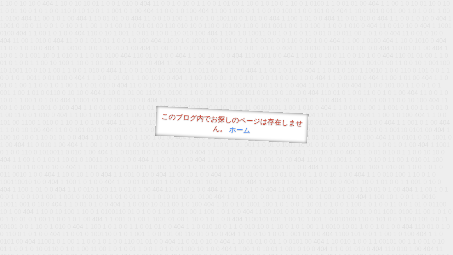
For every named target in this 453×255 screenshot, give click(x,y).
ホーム (240, 129)
